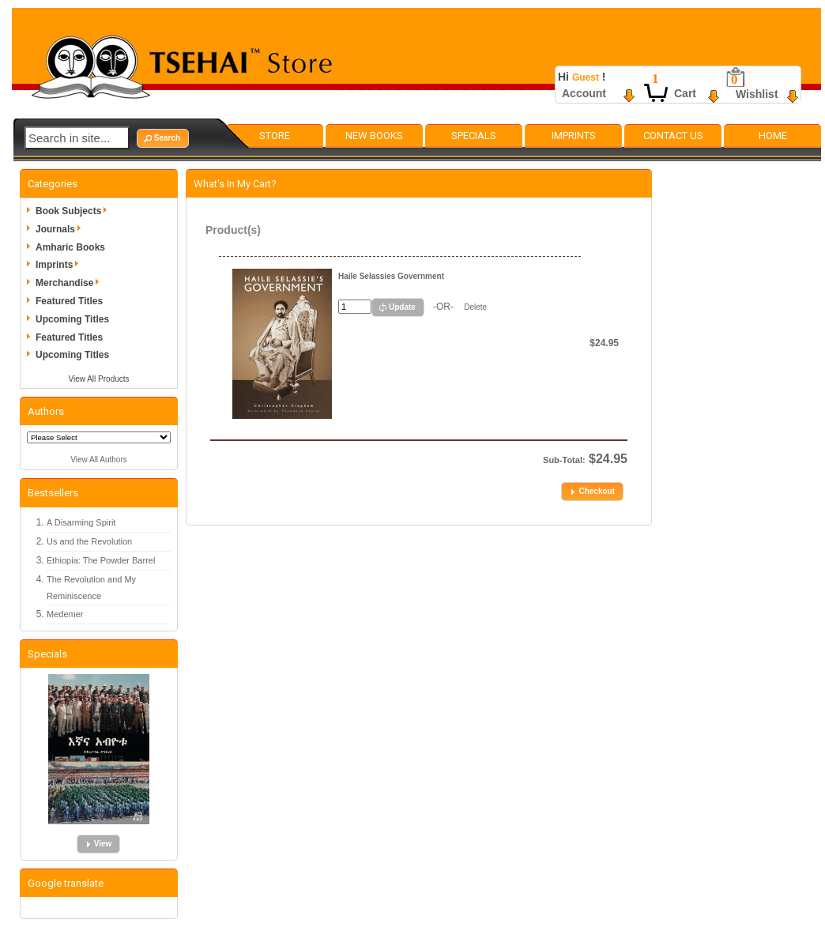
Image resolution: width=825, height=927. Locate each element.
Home (773, 135)
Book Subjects (74, 211)
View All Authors (98, 459)
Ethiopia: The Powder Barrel (101, 560)
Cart (685, 93)
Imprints (574, 135)
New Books (374, 135)
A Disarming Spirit (81, 522)
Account (584, 93)
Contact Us (673, 135)
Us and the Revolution (89, 541)
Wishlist (757, 94)
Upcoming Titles (72, 319)
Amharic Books (70, 247)
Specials (473, 135)
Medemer (65, 614)
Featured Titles (69, 301)
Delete (475, 307)
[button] (163, 138)
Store (274, 135)
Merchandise (70, 282)
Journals (61, 229)
